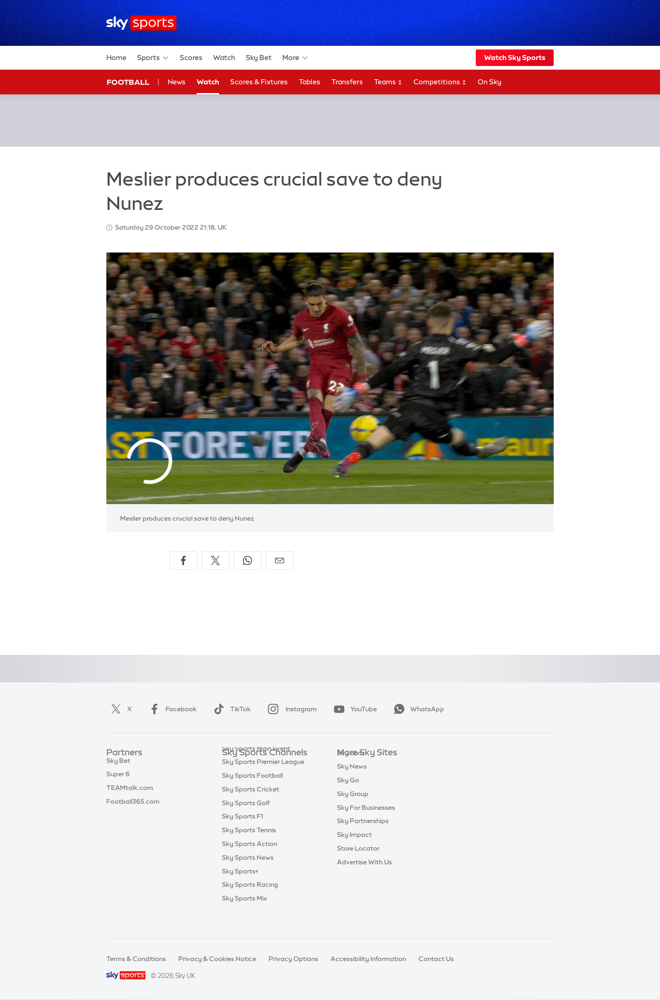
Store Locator (358, 862)
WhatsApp (417, 709)
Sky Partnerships (363, 834)
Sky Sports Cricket (250, 807)
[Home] (141, 23)
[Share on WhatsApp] (247, 560)
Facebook (171, 709)
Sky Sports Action (249, 862)
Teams (388, 82)
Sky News (352, 780)
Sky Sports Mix (244, 916)
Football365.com (133, 807)
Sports (153, 57)
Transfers (347, 81)
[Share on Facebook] (183, 560)
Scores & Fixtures (259, 81)
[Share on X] (215, 560)
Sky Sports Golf (246, 821)
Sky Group (352, 807)
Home (116, 57)
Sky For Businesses (366, 821)
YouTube (353, 709)
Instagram (290, 709)
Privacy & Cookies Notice (217, 959)
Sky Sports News (248, 876)
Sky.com (350, 767)
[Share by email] (279, 560)
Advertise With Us (364, 876)
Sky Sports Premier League (263, 780)
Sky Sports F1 (242, 834)
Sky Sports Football (252, 794)
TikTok (230, 709)
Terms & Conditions (136, 959)
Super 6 (118, 780)
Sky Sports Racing (250, 903)
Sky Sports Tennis (249, 848)
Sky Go (348, 794)
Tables (309, 81)
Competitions (440, 82)
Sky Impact (354, 848)
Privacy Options (293, 959)
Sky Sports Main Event (256, 767)
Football (128, 82)
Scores (191, 57)
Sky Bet (259, 57)
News (177, 81)
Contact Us (436, 959)
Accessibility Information (368, 959)
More (295, 57)
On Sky (489, 81)
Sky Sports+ (240, 889)
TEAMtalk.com (129, 794)
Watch (224, 57)
